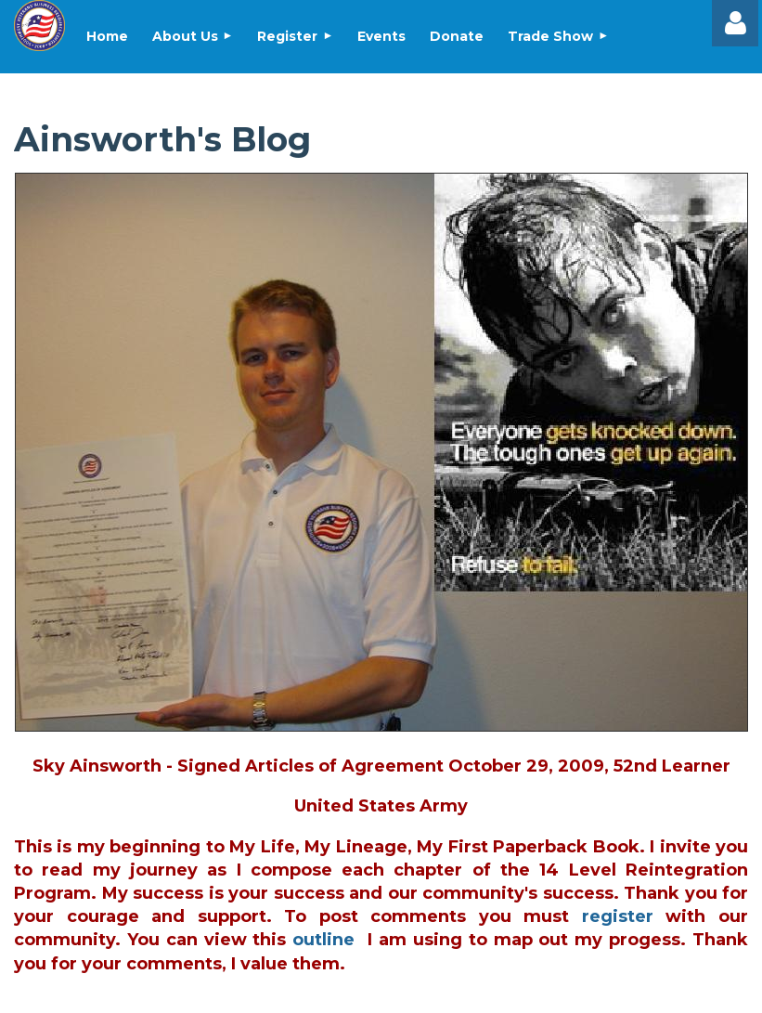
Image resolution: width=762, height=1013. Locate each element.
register (617, 916)
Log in (735, 23)
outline (323, 939)
